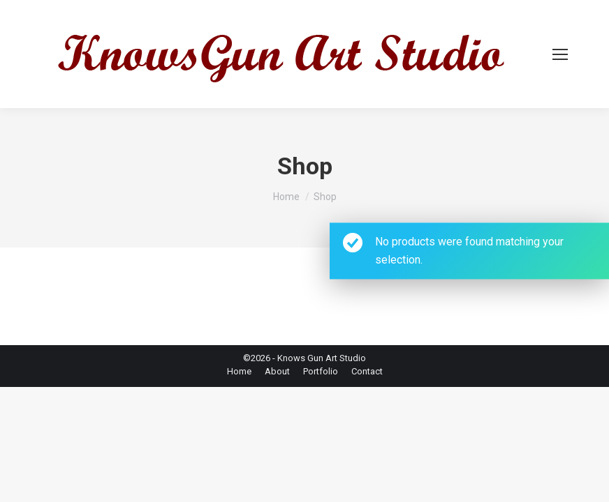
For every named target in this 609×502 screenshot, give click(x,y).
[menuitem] (239, 371)
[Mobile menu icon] (560, 54)
